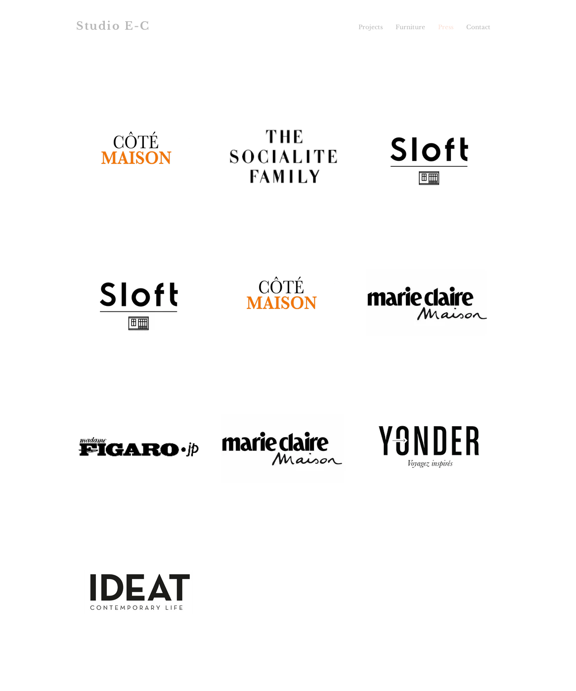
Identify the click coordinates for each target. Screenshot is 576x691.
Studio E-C (113, 26)
